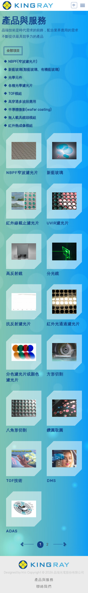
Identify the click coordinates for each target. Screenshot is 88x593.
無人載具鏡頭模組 (22, 118)
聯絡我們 (43, 586)
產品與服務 (44, 580)
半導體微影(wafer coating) (29, 110)
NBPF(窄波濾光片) (22, 62)
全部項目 (13, 51)
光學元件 (15, 78)
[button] (82, 5)
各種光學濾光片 (20, 86)
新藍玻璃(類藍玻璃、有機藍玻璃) (33, 70)
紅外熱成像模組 (20, 126)
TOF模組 (15, 94)
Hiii (24, 572)
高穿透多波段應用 (22, 102)
